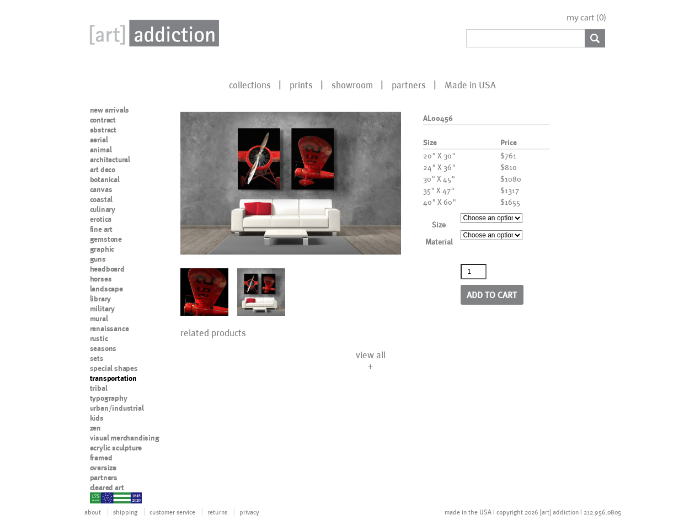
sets (97, 358)
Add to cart (492, 294)
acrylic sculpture (116, 447)
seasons (103, 348)
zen (95, 427)
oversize (103, 467)
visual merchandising (124, 437)
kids (97, 417)
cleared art (107, 487)
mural (99, 318)
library (100, 298)
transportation (113, 378)
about (92, 512)
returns (217, 512)
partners (409, 84)
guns (98, 258)
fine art (101, 229)
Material (439, 241)
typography (108, 398)
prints (301, 84)
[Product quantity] (474, 271)
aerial (99, 139)
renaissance (109, 328)
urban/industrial (117, 408)
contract (103, 119)
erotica (101, 219)
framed (101, 457)
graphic (102, 249)
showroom (352, 84)
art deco (102, 169)
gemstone (106, 239)
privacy (249, 512)
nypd (98, 497)
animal (101, 149)
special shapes (114, 368)
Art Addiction (152, 33)
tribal (99, 388)
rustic (99, 338)
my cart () (586, 17)
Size (439, 224)
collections (250, 84)
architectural (110, 159)
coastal (101, 199)
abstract (103, 129)
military (102, 308)
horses (101, 278)
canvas (101, 189)
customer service (172, 512)
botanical (105, 179)
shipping (125, 512)
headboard (107, 268)
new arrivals (110, 109)
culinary (102, 209)
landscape (106, 288)
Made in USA (470, 84)
